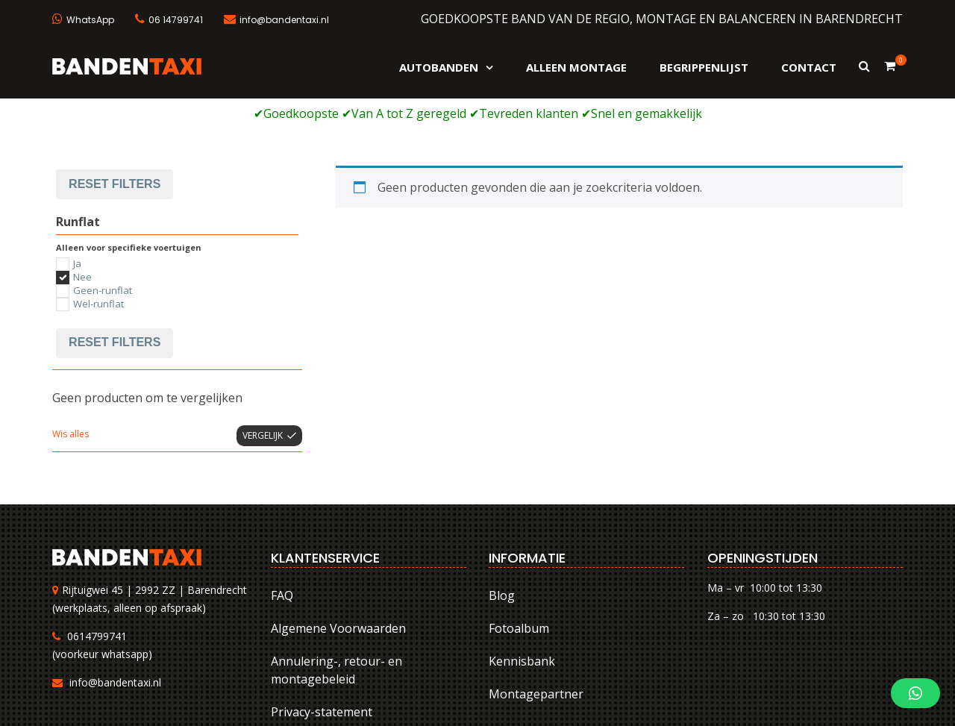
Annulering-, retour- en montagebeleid (336, 571)
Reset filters (114, 244)
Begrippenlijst (704, 67)
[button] (915, 693)
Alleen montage (576, 67)
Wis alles (70, 335)
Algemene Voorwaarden (338, 530)
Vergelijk (262, 337)
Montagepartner (536, 595)
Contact (808, 67)
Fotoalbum (519, 530)
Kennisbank (522, 562)
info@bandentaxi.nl (115, 585)
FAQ (282, 497)
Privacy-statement (321, 613)
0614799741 (97, 538)
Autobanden (438, 67)
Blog (502, 497)
